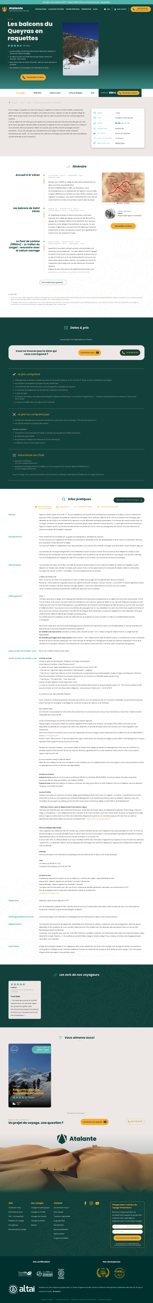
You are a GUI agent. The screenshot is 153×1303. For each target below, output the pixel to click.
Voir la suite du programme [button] (52, 282)
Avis (92, 93)
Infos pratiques (75, 93)
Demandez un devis (123, 226)
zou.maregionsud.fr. (51, 736)
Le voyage (20, 93)
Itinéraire (37, 93)
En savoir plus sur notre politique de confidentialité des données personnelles (127, 1244)
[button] (122, 123)
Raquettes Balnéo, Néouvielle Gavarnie (28, 1091)
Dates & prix (55, 93)
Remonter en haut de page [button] (75, 1113)
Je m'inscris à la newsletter (127, 1238)
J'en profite (104, 2)
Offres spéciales (72, 9)
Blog (95, 9)
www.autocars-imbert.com (49, 893)
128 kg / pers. (120, 143)
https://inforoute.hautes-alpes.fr (98, 819)
